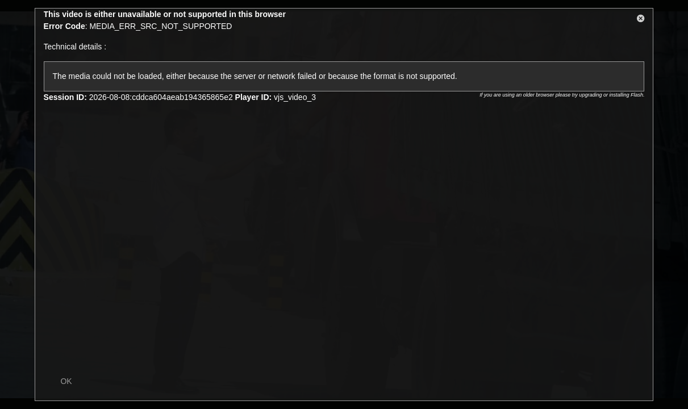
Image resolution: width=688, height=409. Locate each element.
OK (66, 381)
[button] (641, 20)
